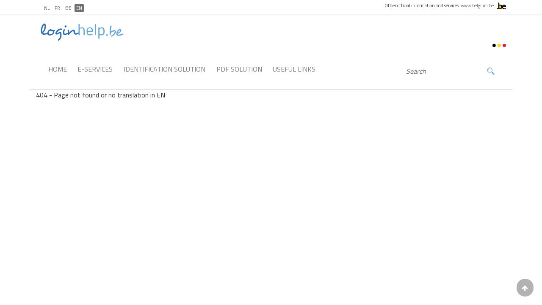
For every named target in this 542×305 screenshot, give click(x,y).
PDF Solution (239, 69)
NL (47, 8)
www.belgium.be (477, 5)
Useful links (294, 69)
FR (57, 8)
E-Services (95, 69)
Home (57, 69)
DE (68, 8)
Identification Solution (164, 69)
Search (490, 71)
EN (79, 8)
